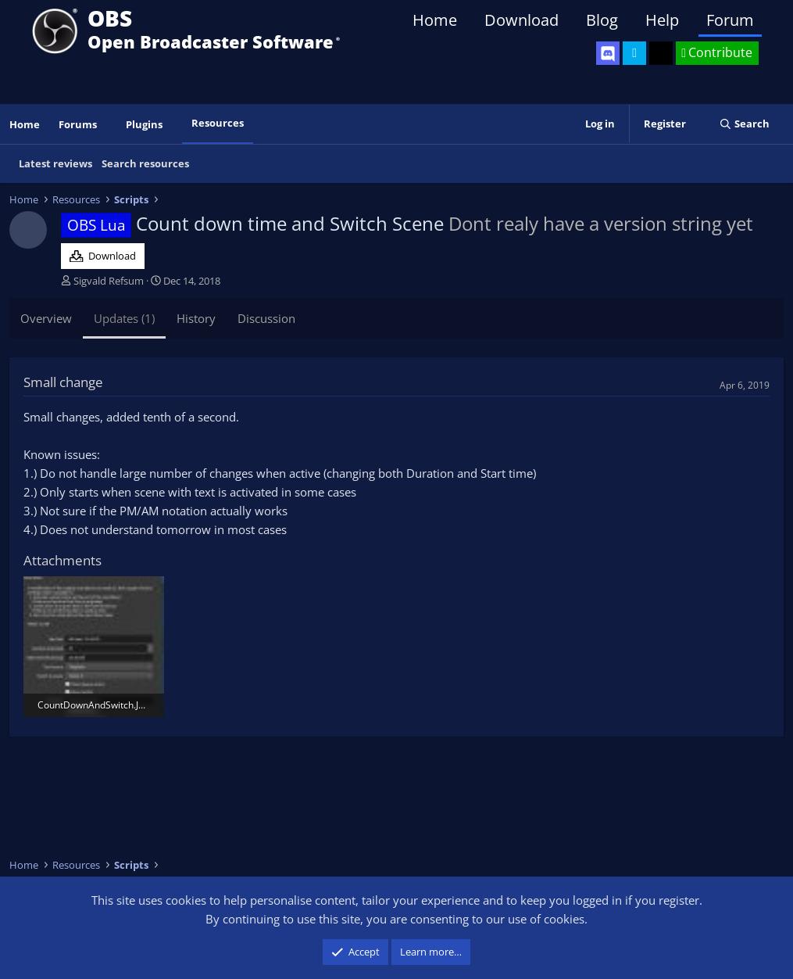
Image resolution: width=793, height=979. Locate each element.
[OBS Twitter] (634, 53)
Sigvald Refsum (108, 281)
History (196, 318)
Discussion (266, 318)
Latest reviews (55, 163)
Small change (63, 382)
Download (521, 19)
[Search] (744, 124)
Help (662, 19)
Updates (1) (124, 318)
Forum (730, 19)
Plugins (144, 124)
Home (435, 19)
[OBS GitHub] (661, 53)
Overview (46, 318)
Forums (78, 124)
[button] (107, 125)
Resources (217, 123)
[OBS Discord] (608, 53)
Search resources (145, 163)
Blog (602, 19)
